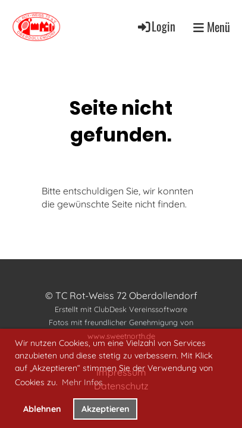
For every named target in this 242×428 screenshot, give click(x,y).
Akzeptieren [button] (105, 409)
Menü (211, 26)
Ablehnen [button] (42, 409)
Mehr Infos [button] (82, 382)
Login (155, 26)
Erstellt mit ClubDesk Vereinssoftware (121, 309)
